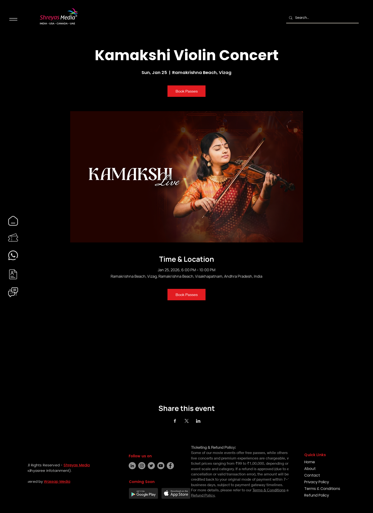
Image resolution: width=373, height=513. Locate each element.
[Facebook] (8, 491)
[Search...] (322, 18)
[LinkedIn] (132, 465)
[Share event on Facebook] (175, 421)
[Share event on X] (186, 421)
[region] (13, 221)
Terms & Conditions (321, 488)
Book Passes (187, 91)
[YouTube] (160, 465)
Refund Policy (316, 495)
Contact (312, 475)
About (310, 468)
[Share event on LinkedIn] (198, 421)
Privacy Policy (316, 482)
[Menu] (13, 19)
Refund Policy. (203, 495)
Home (309, 462)
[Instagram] (8, 500)
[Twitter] (151, 465)
